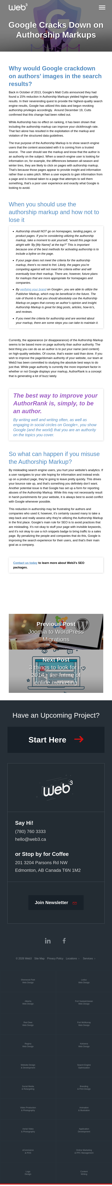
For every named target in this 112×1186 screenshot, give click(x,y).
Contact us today (25, 563)
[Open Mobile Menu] (102, 7)
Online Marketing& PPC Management (84, 1153)
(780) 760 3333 (30, 832)
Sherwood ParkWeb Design (28, 982)
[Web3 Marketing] (56, 788)
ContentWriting (84, 1174)
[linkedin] (48, 942)
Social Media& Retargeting (28, 1089)
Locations (72, 960)
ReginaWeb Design (28, 1046)
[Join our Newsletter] (56, 903)
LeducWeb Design (84, 982)
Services (88, 960)
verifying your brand (33, 289)
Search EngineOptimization (84, 1067)
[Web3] (18, 7)
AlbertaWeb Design (28, 1004)
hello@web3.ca (31, 840)
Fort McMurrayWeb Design (84, 1025)
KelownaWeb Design (84, 1046)
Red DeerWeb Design (28, 1025)
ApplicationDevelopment (84, 1131)
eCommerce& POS (28, 1153)
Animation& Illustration (84, 1110)
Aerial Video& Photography (28, 1131)
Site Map (39, 960)
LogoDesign (28, 1174)
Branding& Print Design (84, 1089)
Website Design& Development (28, 1067)
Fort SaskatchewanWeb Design (84, 1004)
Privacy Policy (55, 960)
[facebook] (64, 942)
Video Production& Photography (28, 1110)
